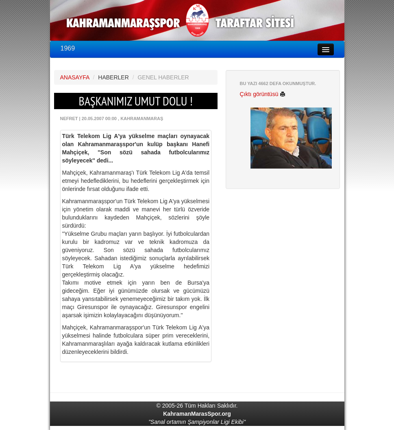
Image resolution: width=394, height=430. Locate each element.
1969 (68, 48)
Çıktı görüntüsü (263, 94)
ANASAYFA (74, 77)
